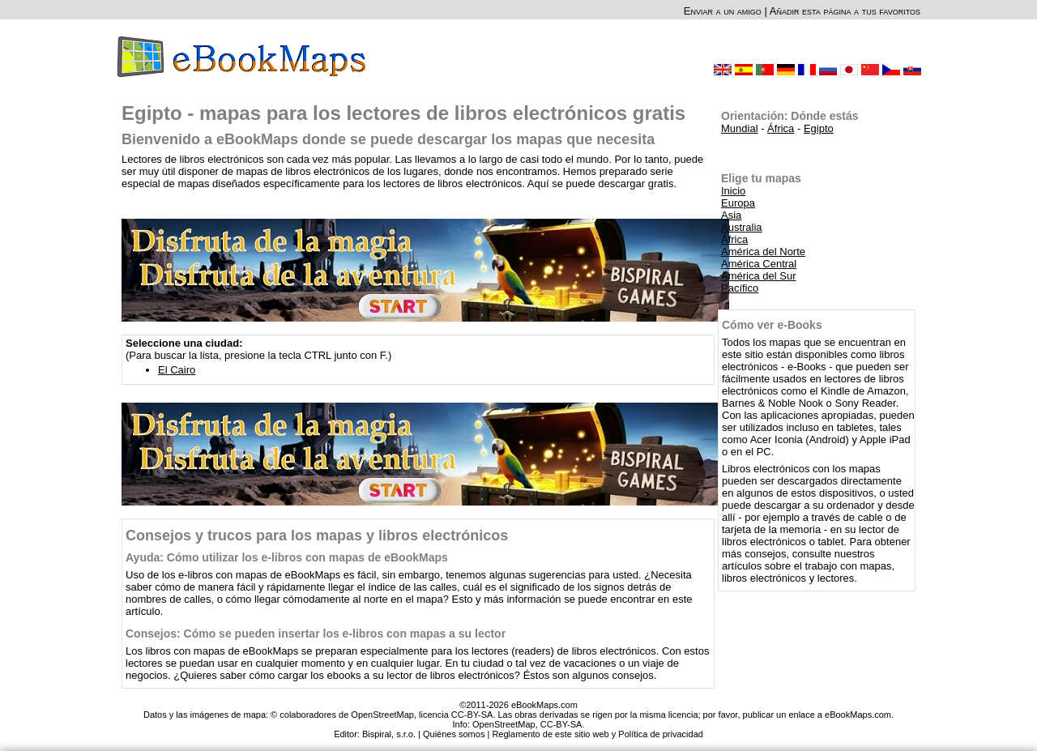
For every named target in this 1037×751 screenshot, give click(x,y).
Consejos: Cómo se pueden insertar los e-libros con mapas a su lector (316, 633)
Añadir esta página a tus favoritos (845, 11)
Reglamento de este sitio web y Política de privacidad (597, 734)
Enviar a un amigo (723, 11)
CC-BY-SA (561, 724)
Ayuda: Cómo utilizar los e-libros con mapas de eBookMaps (287, 557)
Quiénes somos (453, 734)
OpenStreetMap (504, 724)
